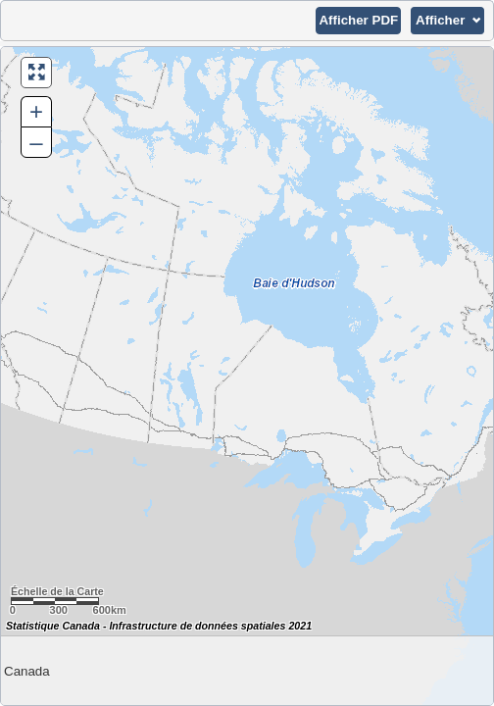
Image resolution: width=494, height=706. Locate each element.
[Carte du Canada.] (247, 376)
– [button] (35, 141)
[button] (358, 20)
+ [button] (36, 111)
